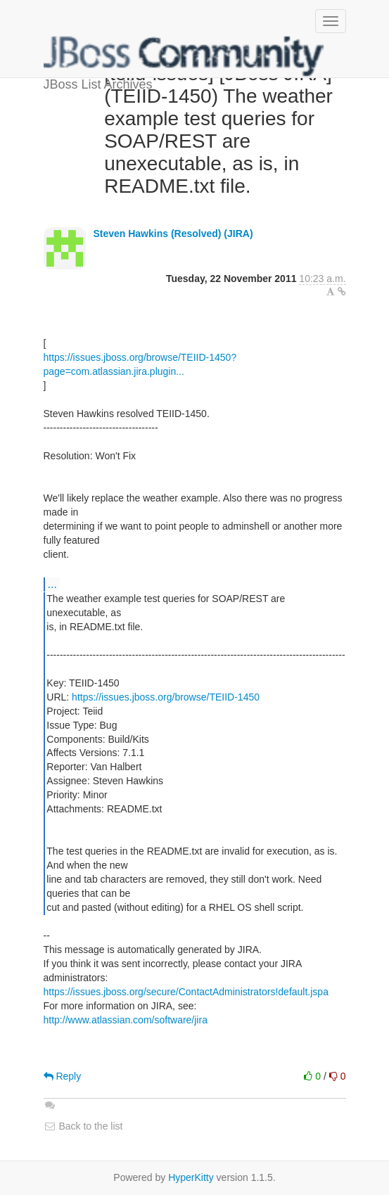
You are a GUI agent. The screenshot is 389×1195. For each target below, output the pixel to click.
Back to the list (83, 1126)
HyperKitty (191, 1177)
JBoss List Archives (184, 56)
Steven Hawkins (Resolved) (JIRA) (173, 233)
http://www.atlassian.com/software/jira (126, 1019)
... (52, 583)
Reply (63, 1076)
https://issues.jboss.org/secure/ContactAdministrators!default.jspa (186, 991)
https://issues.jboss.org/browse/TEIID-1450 (166, 697)
